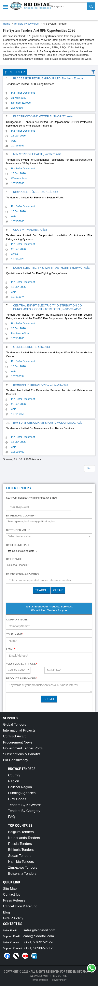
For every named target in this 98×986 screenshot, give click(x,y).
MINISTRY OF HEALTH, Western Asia (37, 154)
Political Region (20, 787)
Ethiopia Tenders (21, 850)
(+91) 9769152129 (38, 942)
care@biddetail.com (38, 936)
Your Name (14, 634)
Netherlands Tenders (24, 838)
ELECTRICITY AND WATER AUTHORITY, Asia (43, 116)
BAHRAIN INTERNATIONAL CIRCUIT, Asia (40, 384)
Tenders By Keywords (24, 805)
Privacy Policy (59, 979)
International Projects (19, 730)
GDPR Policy (13, 918)
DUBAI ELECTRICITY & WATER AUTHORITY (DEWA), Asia (51, 267)
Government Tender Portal (23, 748)
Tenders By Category (24, 811)
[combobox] (49, 521)
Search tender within (31, 497)
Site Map (10, 889)
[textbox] (50, 522)
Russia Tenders (20, 844)
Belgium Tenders (21, 832)
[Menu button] (6, 6)
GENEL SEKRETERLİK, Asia (31, 347)
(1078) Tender (15, 72)
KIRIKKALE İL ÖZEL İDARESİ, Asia (35, 192)
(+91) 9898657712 (38, 948)
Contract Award (15, 736)
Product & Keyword (21, 678)
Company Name (17, 619)
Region (13, 781)
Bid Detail (60, 976)
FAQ (11, 817)
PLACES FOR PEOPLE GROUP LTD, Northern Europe (48, 78)
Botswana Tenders (22, 874)
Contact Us (11, 894)
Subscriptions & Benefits (21, 754)
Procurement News (17, 742)
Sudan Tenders (19, 856)
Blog (6, 912)
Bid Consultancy (15, 760)
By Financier (15, 559)
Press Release (14, 900)
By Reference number (22, 573)
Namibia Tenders (21, 862)
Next (89, 468)
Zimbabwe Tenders (22, 867)
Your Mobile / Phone (21, 663)
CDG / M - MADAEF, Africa (30, 229)
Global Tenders (14, 724)
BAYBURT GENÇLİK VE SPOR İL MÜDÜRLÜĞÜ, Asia (47, 422)
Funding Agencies (22, 793)
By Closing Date (18, 545)
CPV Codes (17, 799)
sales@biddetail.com (39, 930)
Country (14, 775)
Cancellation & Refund (20, 906)
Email (10, 648)
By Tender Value (18, 530)
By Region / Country (21, 515)
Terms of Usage (39, 979)
